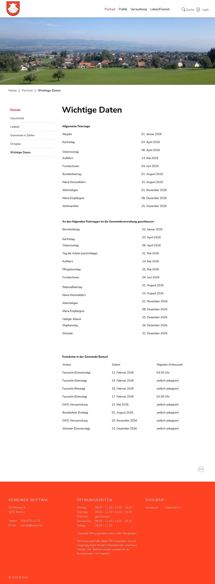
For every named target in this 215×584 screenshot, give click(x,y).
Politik (123, 9)
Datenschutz (172, 507)
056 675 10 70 (30, 521)
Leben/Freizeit (159, 9)
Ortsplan (15, 144)
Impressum (152, 507)
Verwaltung (139, 9)
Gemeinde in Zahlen (22, 135)
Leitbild (14, 126)
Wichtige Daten (29, 152)
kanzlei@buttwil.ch (32, 525)
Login (205, 9)
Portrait (110, 9)
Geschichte (17, 118)
